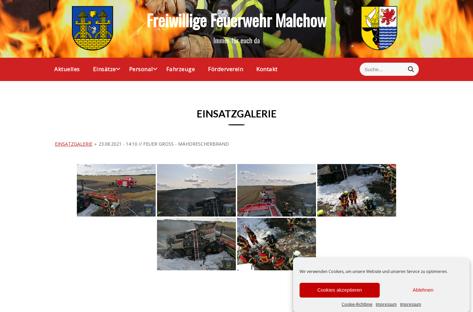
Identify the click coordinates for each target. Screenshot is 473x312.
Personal (141, 69)
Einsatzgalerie (73, 144)
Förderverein (225, 69)
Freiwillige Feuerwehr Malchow (236, 20)
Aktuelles (67, 69)
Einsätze (104, 69)
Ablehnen (423, 294)
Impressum (386, 308)
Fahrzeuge (180, 69)
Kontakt (267, 69)
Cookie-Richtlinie (357, 308)
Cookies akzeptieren (339, 294)
